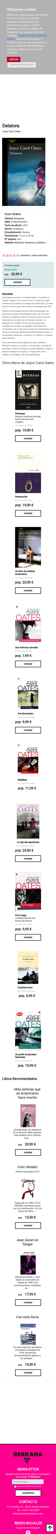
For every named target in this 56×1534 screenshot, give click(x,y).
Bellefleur (22, 780)
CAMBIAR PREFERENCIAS (22, 65)
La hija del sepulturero (28, 842)
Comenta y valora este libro (34, 255)
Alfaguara (19, 218)
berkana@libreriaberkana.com (28, 1513)
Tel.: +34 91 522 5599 (28, 1510)
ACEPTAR (13, 59)
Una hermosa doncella (26, 647)
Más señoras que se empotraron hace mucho (27, 1093)
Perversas (20, 413)
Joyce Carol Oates (11, 131)
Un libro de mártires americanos (25, 572)
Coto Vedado (27, 1167)
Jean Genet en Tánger (27, 1242)
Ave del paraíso (25, 713)
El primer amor (25, 987)
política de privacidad (32, 1486)
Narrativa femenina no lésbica (30, 242)
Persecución (21, 496)
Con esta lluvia (27, 1317)
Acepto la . (29, 1486)
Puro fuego (20, 915)
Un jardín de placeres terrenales (25, 1056)
